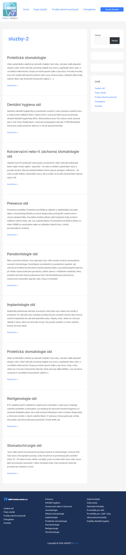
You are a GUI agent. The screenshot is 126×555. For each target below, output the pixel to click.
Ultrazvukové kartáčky (97, 517)
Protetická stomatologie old (31, 351)
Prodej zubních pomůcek (106, 97)
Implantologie (51, 517)
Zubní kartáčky (93, 499)
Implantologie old (22, 304)
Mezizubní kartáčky (95, 506)
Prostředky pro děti (95, 510)
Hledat (98, 35)
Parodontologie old (23, 254)
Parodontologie (52, 525)
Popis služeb (100, 93)
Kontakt (98, 106)
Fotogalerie (100, 101)
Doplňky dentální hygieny (98, 521)
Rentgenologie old (23, 398)
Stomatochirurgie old (25, 445)
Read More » (12, 85)
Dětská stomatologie (54, 514)
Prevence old (18, 203)
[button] (112, 9)
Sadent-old (100, 88)
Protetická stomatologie (28, 57)
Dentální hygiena (52, 503)
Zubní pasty (92, 503)
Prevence (49, 499)
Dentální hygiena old (24, 104)
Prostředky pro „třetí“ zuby (99, 514)
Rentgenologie (51, 528)
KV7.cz (76, 543)
